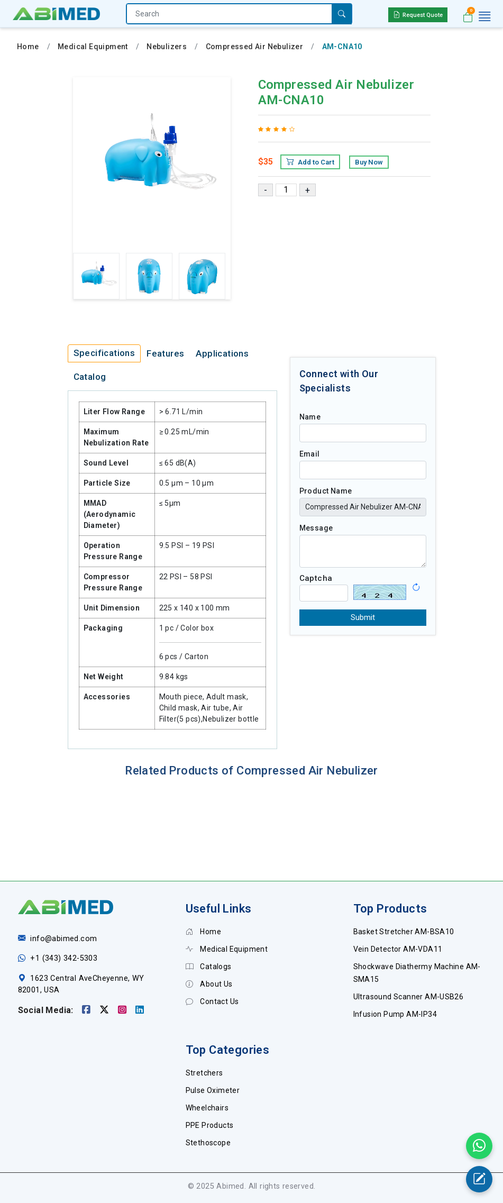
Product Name (325, 491)
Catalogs (209, 966)
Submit (363, 617)
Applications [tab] (222, 353)
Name (310, 417)
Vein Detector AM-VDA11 (398, 949)
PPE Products (210, 1125)
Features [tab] (165, 353)
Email (309, 454)
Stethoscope (208, 1142)
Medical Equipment (93, 46)
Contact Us (212, 1001)
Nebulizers (167, 46)
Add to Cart (310, 162)
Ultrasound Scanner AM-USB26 (408, 996)
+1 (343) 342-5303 (63, 958)
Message (316, 528)
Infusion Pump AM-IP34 (395, 1014)
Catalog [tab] (90, 376)
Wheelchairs (207, 1108)
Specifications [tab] (104, 353)
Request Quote (418, 15)
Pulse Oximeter (213, 1090)
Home (28, 46)
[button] (415, 583)
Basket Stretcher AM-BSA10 (403, 931)
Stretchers (204, 1073)
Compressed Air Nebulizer (255, 46)
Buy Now (369, 162)
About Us (209, 984)
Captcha (316, 578)
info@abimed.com (63, 938)
